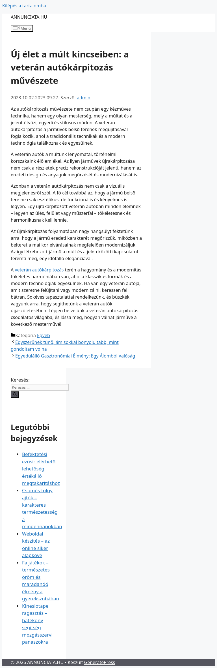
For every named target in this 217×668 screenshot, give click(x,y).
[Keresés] (15, 394)
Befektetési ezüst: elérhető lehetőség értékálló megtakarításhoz (41, 468)
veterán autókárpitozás (39, 270)
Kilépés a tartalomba (24, 6)
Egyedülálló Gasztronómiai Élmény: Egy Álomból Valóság (75, 356)
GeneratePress (99, 662)
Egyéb (43, 335)
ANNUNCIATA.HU (29, 17)
